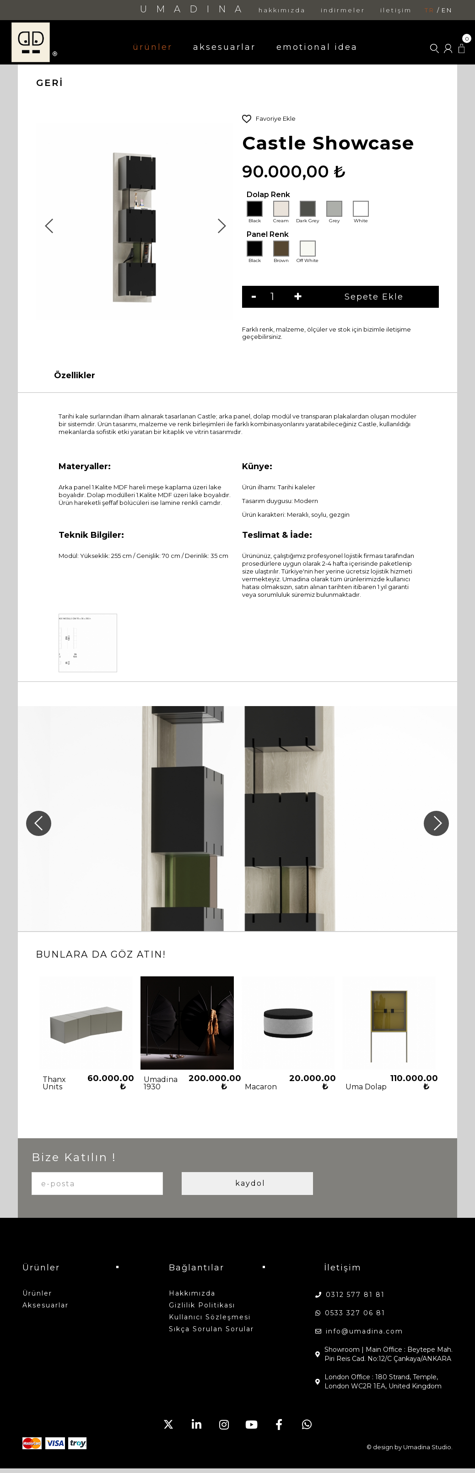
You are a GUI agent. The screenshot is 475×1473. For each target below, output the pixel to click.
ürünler (153, 47)
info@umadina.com (364, 1331)
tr (430, 10)
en (447, 10)
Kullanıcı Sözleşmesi (210, 1317)
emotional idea (317, 47)
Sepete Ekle (358, 297)
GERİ (49, 82)
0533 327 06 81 (355, 1313)
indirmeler (343, 10)
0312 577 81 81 (355, 1295)
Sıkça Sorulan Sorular (211, 1329)
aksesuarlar (224, 47)
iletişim (396, 10)
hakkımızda (282, 10)
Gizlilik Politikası (202, 1305)
